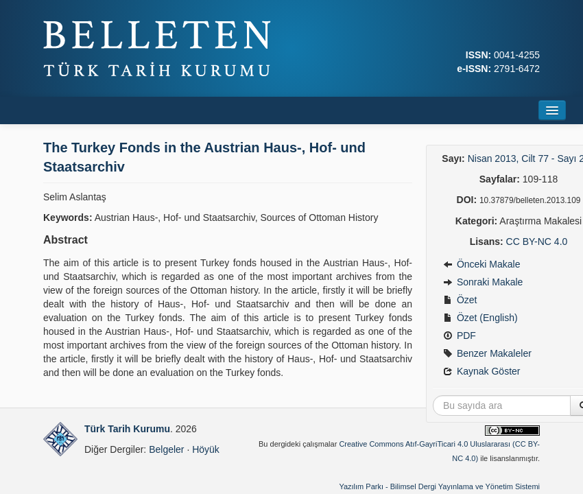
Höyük (205, 449)
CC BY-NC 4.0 (537, 241)
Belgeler (166, 449)
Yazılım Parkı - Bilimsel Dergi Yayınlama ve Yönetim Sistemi (439, 486)
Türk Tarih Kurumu (127, 428)
